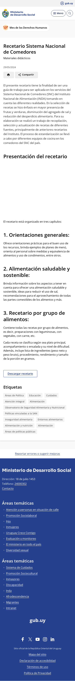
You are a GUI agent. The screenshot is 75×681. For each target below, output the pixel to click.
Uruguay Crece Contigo (21, 533)
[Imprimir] (8, 75)
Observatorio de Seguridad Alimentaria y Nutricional (35, 407)
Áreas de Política (14, 395)
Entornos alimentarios (50, 419)
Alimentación (37, 401)
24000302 (20, 484)
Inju (8, 521)
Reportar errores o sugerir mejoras (37, 454)
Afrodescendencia (17, 596)
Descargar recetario (20, 373)
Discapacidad (14, 585)
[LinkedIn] (52, 639)
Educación (35, 395)
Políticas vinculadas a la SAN (21, 413)
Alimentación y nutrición (19, 425)
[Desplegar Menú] (58, 13)
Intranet (11, 608)
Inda (9, 591)
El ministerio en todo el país (23, 544)
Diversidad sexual (17, 550)
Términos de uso (37, 667)
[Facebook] (23, 639)
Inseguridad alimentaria (18, 419)
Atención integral (14, 401)
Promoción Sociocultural (22, 573)
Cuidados (51, 395)
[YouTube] (38, 639)
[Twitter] (30, 639)
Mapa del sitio (37, 654)
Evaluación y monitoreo (21, 538)
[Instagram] (45, 639)
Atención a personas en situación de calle (32, 510)
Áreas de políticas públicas (20, 431)
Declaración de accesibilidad (38, 661)
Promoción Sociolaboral (21, 515)
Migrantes (12, 602)
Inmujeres (12, 527)
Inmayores (13, 579)
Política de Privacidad (37, 673)
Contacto (8, 488)
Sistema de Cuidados (19, 567)
